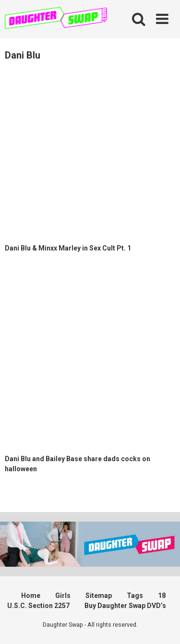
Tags (135, 595)
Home (30, 595)
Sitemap (98, 595)
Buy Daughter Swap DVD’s (125, 605)
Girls (63, 595)
